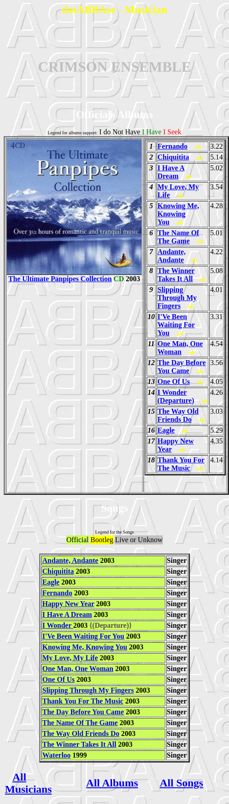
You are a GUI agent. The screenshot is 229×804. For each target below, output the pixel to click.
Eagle (166, 430)
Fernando (172, 146)
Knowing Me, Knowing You (178, 214)
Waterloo (56, 755)
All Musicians (28, 783)
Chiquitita (173, 157)
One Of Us (173, 381)
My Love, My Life (70, 658)
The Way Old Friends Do (177, 415)
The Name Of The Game (178, 237)
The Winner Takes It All (176, 275)
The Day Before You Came (181, 367)
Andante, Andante (171, 256)
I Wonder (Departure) (175, 396)
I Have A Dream (170, 172)
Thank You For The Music (180, 464)
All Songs (181, 783)
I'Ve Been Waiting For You (176, 325)
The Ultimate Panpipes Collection (74, 276)
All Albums (112, 783)
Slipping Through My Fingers (177, 298)
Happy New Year (68, 604)
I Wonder (57, 625)
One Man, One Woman (180, 348)
